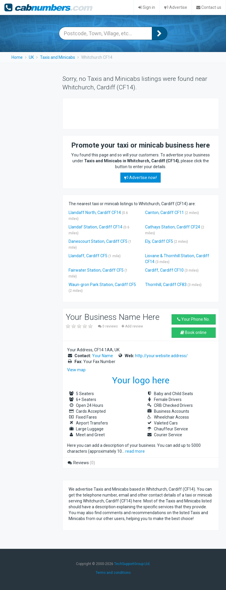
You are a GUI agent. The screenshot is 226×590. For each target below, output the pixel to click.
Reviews (81, 462)
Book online (193, 332)
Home (17, 57)
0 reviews (108, 326)
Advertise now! (140, 177)
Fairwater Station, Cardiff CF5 (96, 270)
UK (31, 57)
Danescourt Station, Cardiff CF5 (98, 241)
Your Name (102, 355)
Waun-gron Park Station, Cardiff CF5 (102, 284)
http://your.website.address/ (161, 355)
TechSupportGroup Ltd (131, 564)
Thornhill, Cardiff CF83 (166, 284)
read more (135, 451)
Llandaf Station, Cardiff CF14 (95, 227)
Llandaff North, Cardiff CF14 (95, 212)
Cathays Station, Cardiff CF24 (172, 227)
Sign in (146, 7)
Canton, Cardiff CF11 (164, 212)
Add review (132, 326)
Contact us (208, 7)
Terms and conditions (113, 573)
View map (76, 369)
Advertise (175, 7)
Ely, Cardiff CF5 (159, 241)
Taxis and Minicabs (57, 57)
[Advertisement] (137, 113)
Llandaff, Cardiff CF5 (88, 255)
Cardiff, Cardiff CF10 (164, 270)
